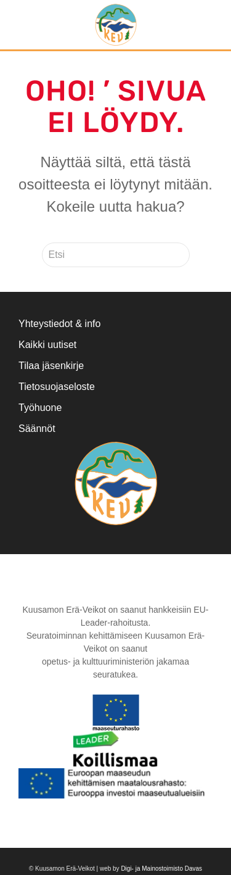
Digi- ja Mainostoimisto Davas (161, 868)
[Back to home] (115, 24)
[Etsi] (116, 255)
